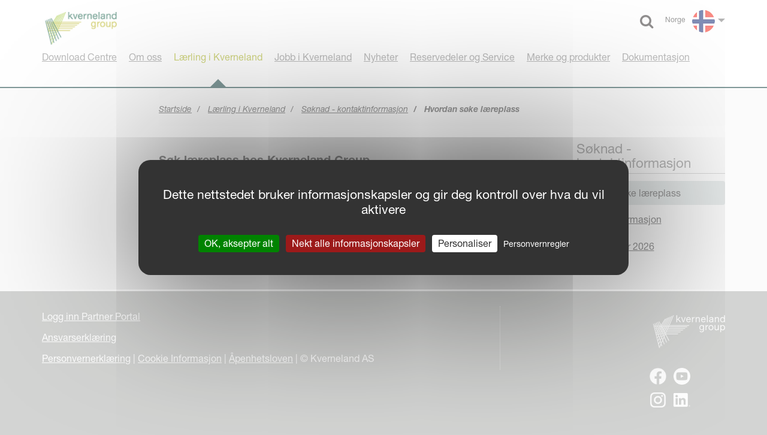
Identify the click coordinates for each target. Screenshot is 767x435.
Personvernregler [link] (536, 243)
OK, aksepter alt (238, 243)
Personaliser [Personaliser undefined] (464, 243)
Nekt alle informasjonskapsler (355, 243)
